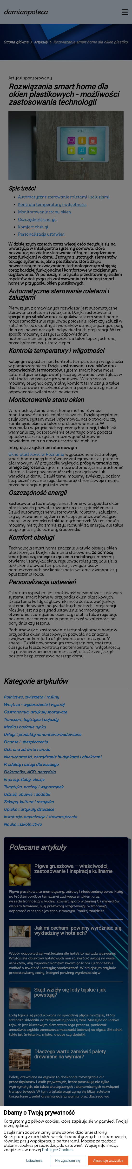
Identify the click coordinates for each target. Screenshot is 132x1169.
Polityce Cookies (57, 1150)
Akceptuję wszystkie (108, 1160)
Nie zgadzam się (67, 1160)
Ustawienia (34, 1160)
